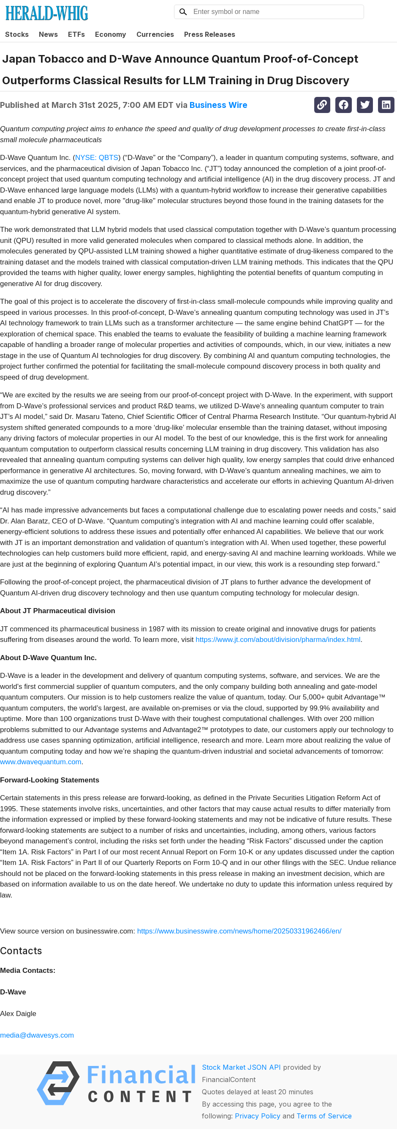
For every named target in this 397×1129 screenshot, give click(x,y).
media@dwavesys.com (37, 1035)
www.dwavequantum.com (41, 762)
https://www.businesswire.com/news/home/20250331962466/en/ (239, 931)
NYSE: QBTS (96, 158)
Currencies (155, 34)
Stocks (17, 34)
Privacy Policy (257, 1116)
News (48, 34)
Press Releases (209, 34)
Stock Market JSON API (241, 1067)
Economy (110, 34)
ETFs (76, 34)
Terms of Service (324, 1116)
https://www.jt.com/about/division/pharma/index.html (278, 640)
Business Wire (218, 105)
